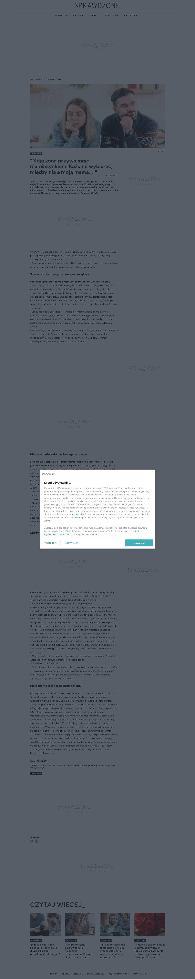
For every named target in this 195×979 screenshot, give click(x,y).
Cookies (61, 534)
